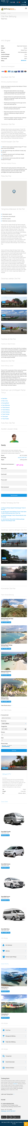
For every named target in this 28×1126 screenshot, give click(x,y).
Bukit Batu (4, 398)
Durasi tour (3, 721)
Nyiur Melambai (6, 405)
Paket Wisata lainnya (6, 705)
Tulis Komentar (14, 495)
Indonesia (5, 2)
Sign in (7, 0)
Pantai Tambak (5, 414)
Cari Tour (14, 750)
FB (8, 1117)
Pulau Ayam (5, 416)
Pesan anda (4, 480)
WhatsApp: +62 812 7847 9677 (8, 1111)
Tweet (4, 1117)
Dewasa (3, 732)
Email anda (4, 474)
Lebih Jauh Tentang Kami (7, 1094)
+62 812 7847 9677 (22, 457)
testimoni (15, 1083)
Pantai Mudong (5, 409)
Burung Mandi (5, 403)
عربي (24, 2)
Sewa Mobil (4, 801)
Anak (2, 737)
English (12, 2)
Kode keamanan (5, 487)
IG (12, 1117)
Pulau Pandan (5, 418)
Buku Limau (5, 400)
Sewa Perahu (5, 964)
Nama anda (4, 468)
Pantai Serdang (5, 412)
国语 (18, 2)
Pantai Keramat (6, 407)
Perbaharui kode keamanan (7, 464)
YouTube (18, 1117)
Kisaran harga (4, 743)
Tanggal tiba (4, 726)
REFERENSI (3, 13)
